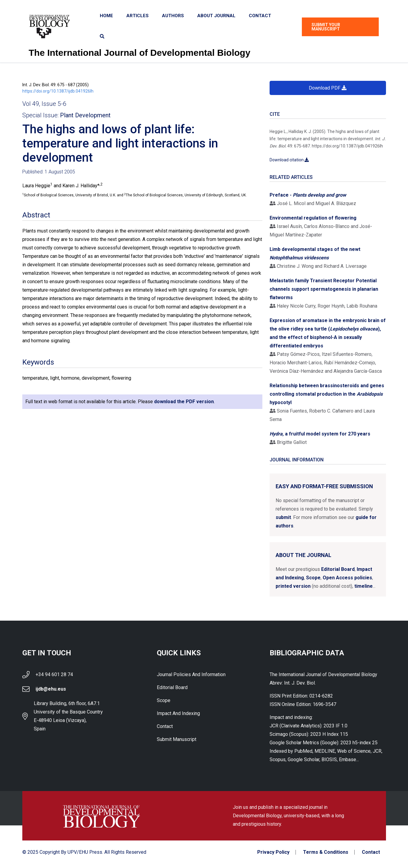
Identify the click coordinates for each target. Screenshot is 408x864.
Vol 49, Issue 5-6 (44, 103)
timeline (363, 586)
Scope (313, 578)
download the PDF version (184, 401)
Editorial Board (338, 569)
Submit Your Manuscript (326, 26)
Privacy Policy (273, 852)
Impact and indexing (178, 713)
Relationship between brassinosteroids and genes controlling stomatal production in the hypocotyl (327, 394)
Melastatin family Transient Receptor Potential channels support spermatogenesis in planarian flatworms (324, 289)
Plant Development (85, 115)
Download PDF (327, 88)
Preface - (308, 195)
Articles (137, 15)
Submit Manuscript (176, 739)
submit (283, 517)
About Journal (216, 15)
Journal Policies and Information (191, 674)
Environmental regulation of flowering (313, 218)
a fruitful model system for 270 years (320, 434)
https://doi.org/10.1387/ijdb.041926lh (57, 91)
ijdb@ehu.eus (51, 689)
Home (106, 15)
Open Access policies (347, 578)
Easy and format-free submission (324, 486)
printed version (293, 586)
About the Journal (303, 555)
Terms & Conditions (325, 852)
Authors (173, 15)
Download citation (289, 159)
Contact (260, 15)
